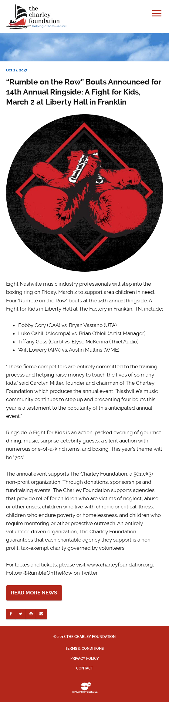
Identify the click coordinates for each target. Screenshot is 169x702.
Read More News (34, 593)
